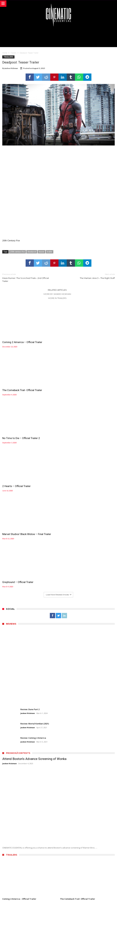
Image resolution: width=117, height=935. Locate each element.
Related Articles (57, 290)
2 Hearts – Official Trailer (74, 390)
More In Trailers (57, 298)
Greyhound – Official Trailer (75, 438)
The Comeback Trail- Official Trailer (80, 342)
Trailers (13, 53)
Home (4, 53)
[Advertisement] (58, 36)
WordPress (72, 928)
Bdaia (93, 928)
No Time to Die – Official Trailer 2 (21, 390)
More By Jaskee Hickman (57, 294)
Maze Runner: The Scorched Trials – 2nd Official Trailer (28, 277)
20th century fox (17, 251)
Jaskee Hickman (11, 68)
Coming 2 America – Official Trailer (22, 342)
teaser (41, 251)
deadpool (31, 251)
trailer (49, 251)
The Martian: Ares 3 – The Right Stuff (89, 276)
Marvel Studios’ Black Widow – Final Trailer (26, 438)
